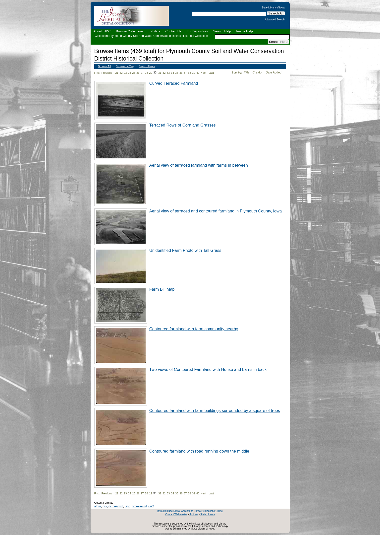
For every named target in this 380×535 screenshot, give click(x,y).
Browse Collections (130, 31)
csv (105, 506)
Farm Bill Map (162, 289)
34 (172, 72)
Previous (106, 72)
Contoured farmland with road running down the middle (199, 451)
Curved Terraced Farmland (173, 83)
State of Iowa (207, 514)
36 (180, 72)
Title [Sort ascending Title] (247, 72)
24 (129, 72)
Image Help (244, 31)
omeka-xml (139, 506)
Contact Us (173, 31)
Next (204, 73)
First (97, 72)
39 (193, 72)
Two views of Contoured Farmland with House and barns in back (208, 369)
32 (164, 72)
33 (168, 72)
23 (125, 72)
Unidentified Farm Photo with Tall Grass (185, 250)
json (127, 506)
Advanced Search (275, 19)
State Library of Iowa (273, 7)
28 (146, 72)
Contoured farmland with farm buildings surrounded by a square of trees (214, 410)
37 (185, 72)
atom (97, 506)
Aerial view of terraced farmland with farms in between (198, 165)
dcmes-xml (116, 506)
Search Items (147, 66)
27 (142, 72)
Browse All (104, 66)
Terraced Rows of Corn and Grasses (182, 125)
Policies (193, 514)
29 (150, 72)
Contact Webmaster (176, 514)
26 (137, 72)
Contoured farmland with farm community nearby (193, 329)
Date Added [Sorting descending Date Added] (274, 72)
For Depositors (197, 31)
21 (116, 72)
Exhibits (154, 31)
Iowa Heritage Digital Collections (175, 511)
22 (120, 72)
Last (211, 72)
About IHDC (101, 31)
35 (176, 72)
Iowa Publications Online (209, 511)
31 (159, 72)
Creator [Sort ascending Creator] (258, 72)
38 (189, 72)
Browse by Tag (125, 66)
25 (133, 72)
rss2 (151, 506)
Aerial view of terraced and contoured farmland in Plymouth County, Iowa (215, 211)
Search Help (222, 31)
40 (197, 72)
